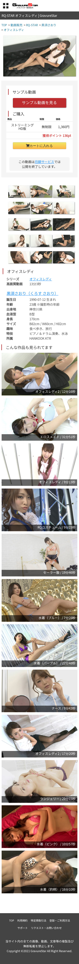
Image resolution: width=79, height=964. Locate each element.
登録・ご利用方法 (59, 920)
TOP (11, 920)
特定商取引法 (38, 920)
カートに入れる (39, 146)
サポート (22, 928)
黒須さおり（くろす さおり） (32, 293)
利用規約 (22, 920)
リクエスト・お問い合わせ (46, 928)
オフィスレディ (40, 279)
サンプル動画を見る (39, 102)
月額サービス (44, 161)
